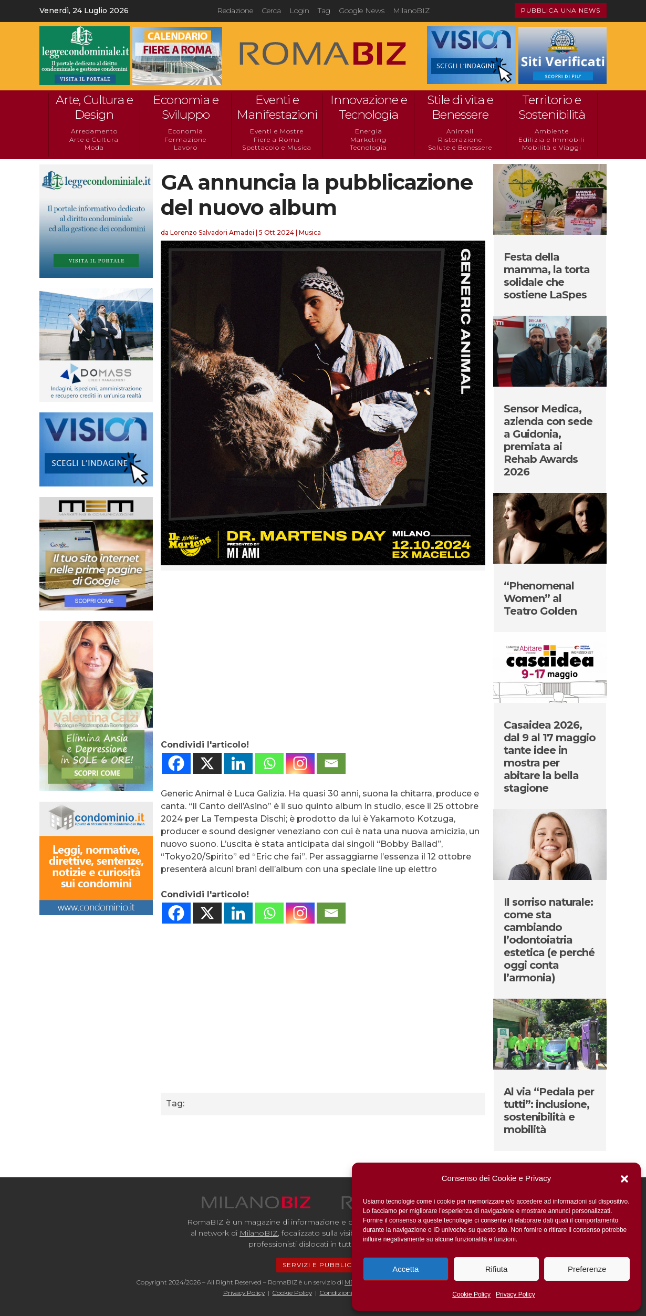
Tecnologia (368, 147)
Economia (185, 131)
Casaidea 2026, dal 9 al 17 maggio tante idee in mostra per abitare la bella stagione (550, 756)
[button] (624, 1179)
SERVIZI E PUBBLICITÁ (323, 1265)
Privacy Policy (515, 1294)
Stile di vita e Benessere (460, 107)
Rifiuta (496, 1269)
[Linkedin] (238, 763)
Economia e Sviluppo (185, 107)
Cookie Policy (471, 1294)
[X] (207, 763)
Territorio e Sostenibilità (551, 107)
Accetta (405, 1269)
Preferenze (587, 1269)
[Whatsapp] (269, 763)
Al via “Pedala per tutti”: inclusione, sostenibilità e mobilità (549, 1110)
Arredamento (94, 131)
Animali (460, 131)
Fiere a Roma (277, 139)
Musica (310, 232)
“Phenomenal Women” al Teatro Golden (540, 598)
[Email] (331, 763)
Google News (361, 10)
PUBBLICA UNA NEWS (560, 10)
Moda (94, 147)
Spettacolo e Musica (276, 147)
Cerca (271, 10)
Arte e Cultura (94, 139)
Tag (324, 10)
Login (299, 10)
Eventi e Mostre (277, 131)
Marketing (368, 139)
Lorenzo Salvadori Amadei (212, 232)
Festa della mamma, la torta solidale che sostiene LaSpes (547, 276)
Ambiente (552, 131)
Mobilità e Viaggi (551, 147)
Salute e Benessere (460, 147)
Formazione (185, 139)
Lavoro (185, 147)
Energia (368, 131)
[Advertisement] (323, 654)
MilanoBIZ (411, 10)
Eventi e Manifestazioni (277, 107)
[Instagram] (300, 763)
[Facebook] (176, 763)
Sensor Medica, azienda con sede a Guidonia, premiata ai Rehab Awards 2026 (548, 440)
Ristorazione (460, 139)
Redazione (235, 10)
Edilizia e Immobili (551, 139)
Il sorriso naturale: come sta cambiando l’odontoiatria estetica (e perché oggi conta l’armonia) (549, 940)
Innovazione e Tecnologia (368, 107)
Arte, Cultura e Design (94, 107)
